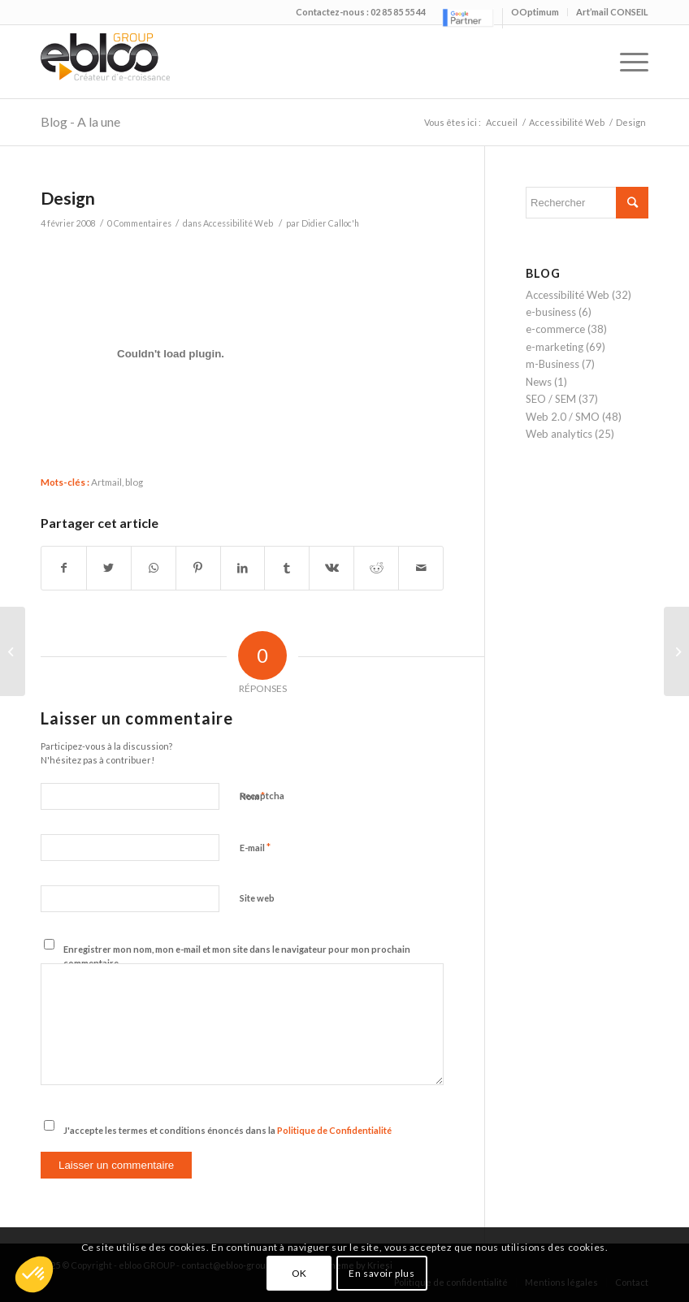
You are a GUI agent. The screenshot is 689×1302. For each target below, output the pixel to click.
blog (134, 481)
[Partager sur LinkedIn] (243, 568)
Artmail (106, 481)
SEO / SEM (551, 398)
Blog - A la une (80, 121)
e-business (551, 311)
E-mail (255, 847)
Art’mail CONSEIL (612, 11)
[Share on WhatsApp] (154, 568)
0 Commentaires (139, 223)
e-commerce (555, 328)
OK (299, 1273)
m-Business (552, 363)
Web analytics (559, 433)
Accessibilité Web (566, 122)
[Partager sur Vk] (331, 568)
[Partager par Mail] (421, 568)
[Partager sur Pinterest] (198, 568)
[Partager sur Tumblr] (287, 568)
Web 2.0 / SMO (563, 416)
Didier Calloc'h (330, 223)
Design (68, 198)
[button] (34, 1274)
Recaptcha (262, 795)
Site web (257, 898)
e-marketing (554, 346)
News (539, 381)
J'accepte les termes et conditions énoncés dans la (227, 1130)
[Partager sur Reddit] (376, 568)
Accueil (502, 122)
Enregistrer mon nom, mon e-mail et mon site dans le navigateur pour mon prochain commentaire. (236, 956)
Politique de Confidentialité (334, 1130)
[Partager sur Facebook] (63, 568)
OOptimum (535, 11)
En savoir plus (381, 1273)
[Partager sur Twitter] (109, 568)
